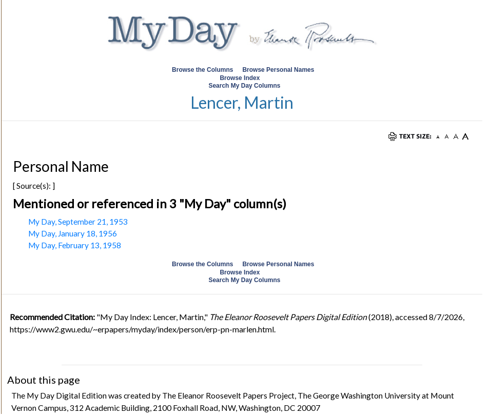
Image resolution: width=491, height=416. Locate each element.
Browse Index (240, 78)
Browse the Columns (202, 69)
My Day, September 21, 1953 (78, 221)
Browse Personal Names (279, 69)
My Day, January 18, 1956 (72, 233)
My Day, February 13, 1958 (74, 245)
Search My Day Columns (244, 85)
